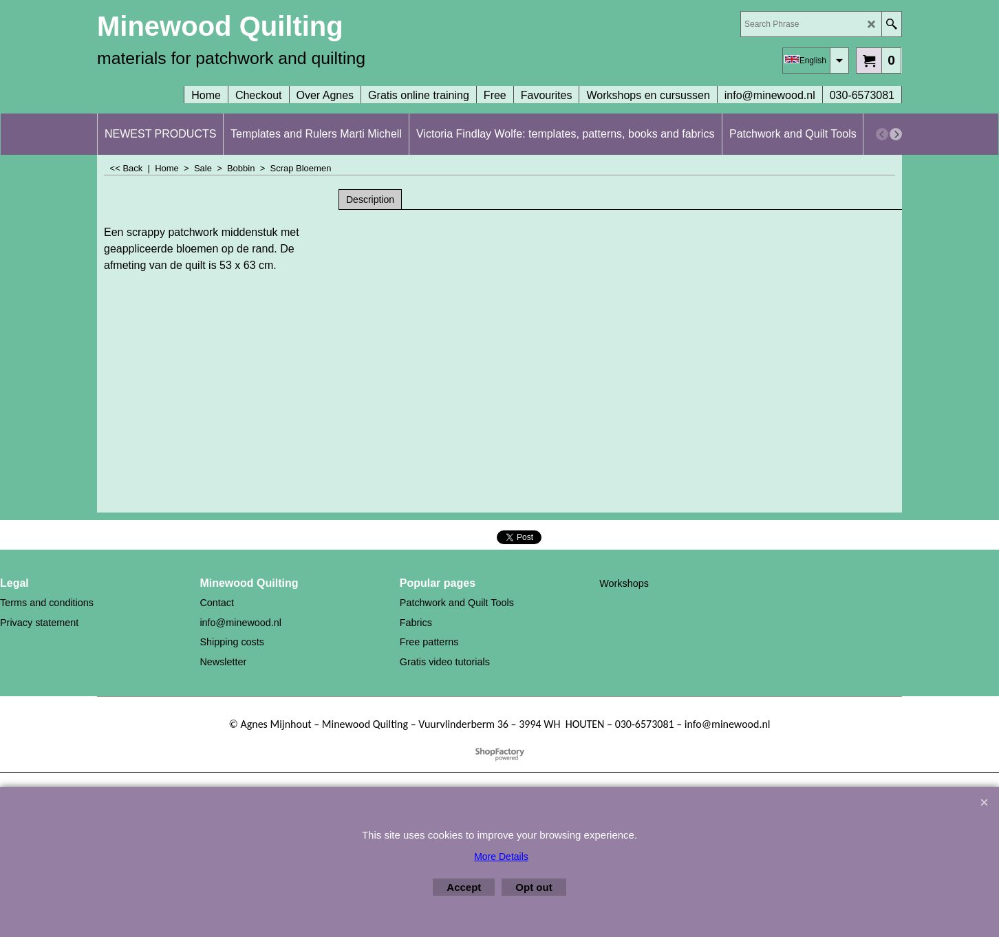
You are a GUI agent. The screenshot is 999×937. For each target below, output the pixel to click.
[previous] (882, 134)
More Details (501, 856)
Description (370, 199)
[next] (896, 134)
